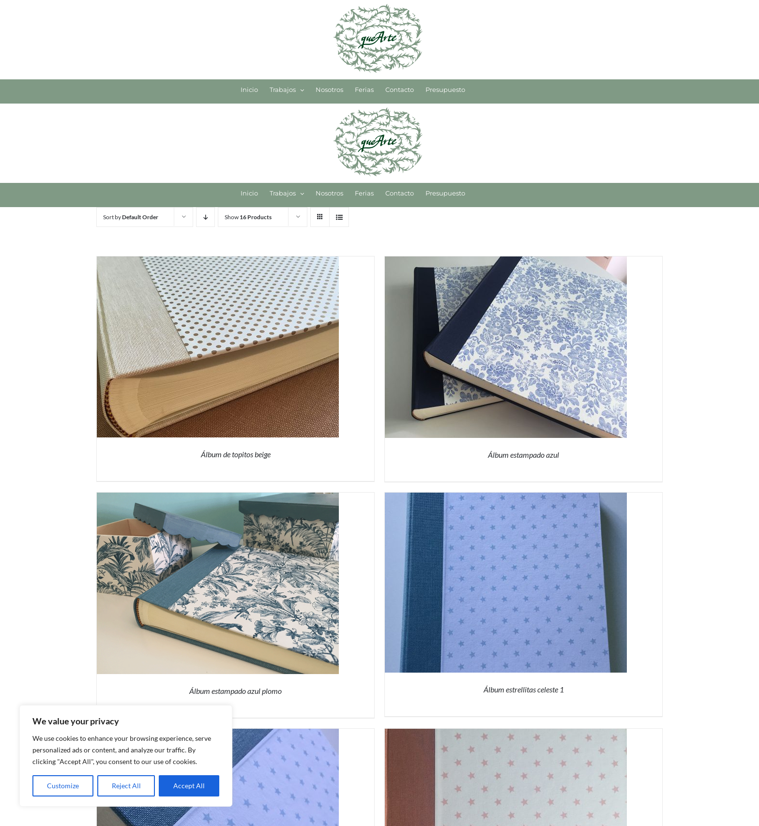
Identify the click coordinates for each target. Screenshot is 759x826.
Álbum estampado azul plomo (235, 690)
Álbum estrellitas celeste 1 (524, 689)
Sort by (130, 217)
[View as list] (339, 217)
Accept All (189, 785)
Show (248, 217)
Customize (63, 785)
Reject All (126, 785)
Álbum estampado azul (523, 454)
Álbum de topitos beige (236, 454)
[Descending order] (205, 217)
